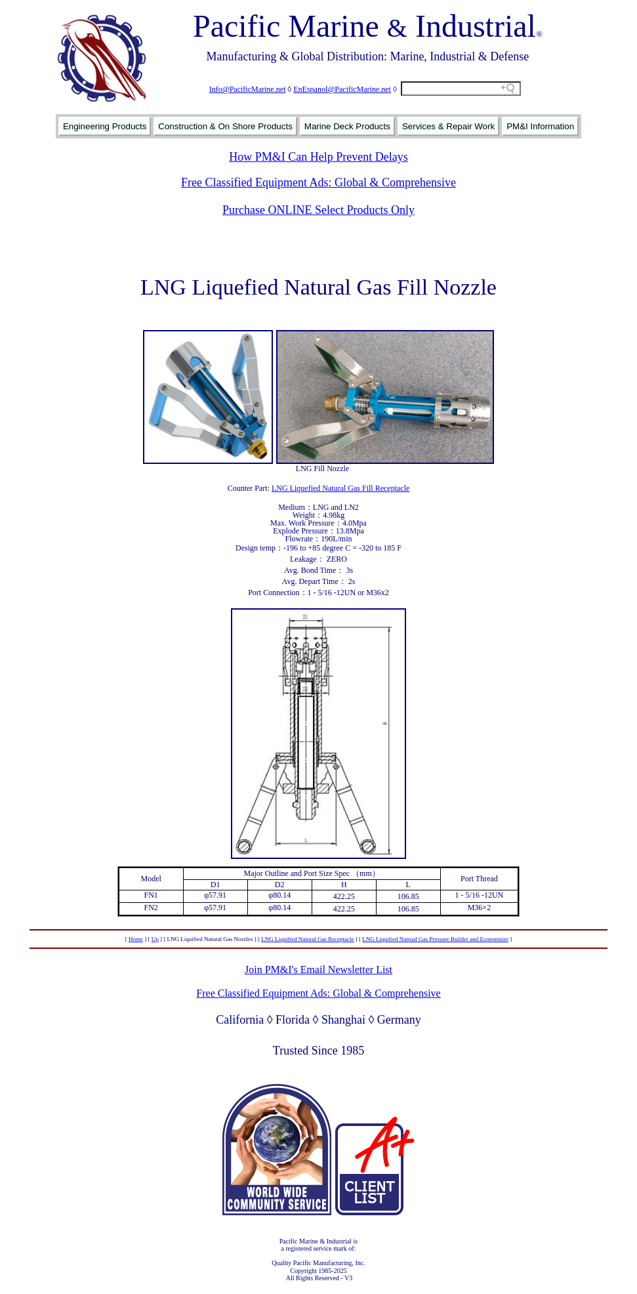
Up (155, 939)
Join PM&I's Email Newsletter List (318, 969)
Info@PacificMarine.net (247, 89)
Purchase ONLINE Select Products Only (318, 210)
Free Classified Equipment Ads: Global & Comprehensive (318, 182)
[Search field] (461, 88)
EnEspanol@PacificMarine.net (342, 89)
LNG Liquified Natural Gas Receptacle (307, 939)
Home (136, 939)
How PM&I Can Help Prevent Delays (318, 156)
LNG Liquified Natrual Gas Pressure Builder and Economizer (435, 939)
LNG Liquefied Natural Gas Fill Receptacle (340, 488)
